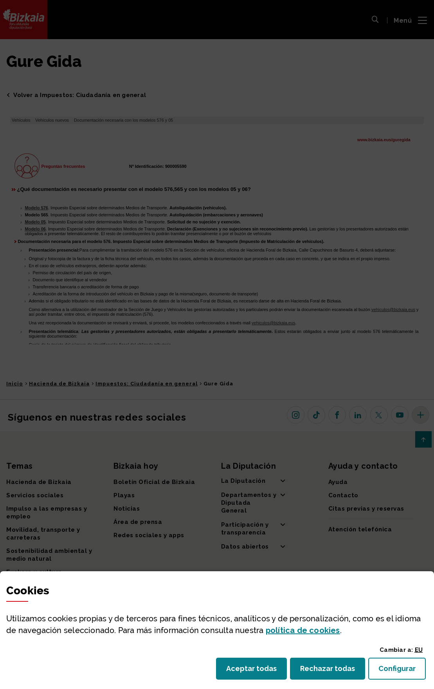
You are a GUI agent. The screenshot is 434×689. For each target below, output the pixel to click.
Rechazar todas (332, 670)
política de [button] (303, 630)
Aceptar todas (256, 670)
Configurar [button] (402, 670)
